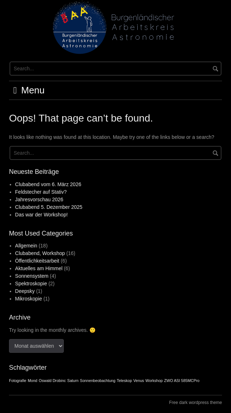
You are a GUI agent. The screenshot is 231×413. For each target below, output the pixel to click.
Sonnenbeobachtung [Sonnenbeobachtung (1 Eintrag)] (97, 380)
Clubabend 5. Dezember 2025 (49, 207)
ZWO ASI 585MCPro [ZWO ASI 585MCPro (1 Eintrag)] (181, 380)
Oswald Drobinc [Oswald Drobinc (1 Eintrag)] (52, 380)
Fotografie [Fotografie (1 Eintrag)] (17, 380)
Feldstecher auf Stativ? (41, 192)
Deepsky (25, 291)
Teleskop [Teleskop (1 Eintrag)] (124, 380)
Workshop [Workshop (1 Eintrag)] (154, 380)
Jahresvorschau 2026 (39, 199)
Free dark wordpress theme (195, 402)
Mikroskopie (28, 299)
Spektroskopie (31, 283)
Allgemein (26, 246)
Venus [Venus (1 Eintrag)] (138, 380)
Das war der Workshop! (41, 215)
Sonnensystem (32, 276)
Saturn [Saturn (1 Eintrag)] (73, 380)
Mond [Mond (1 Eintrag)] (32, 380)
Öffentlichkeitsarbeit (37, 261)
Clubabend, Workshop (40, 253)
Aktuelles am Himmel (38, 268)
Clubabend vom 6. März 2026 (48, 184)
